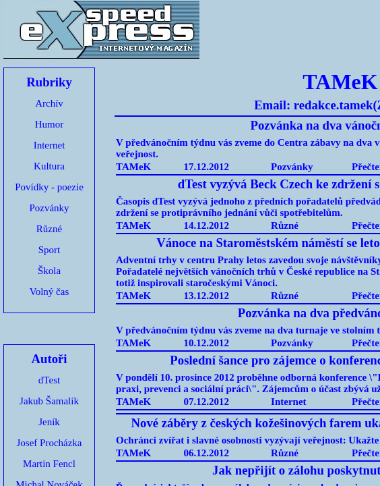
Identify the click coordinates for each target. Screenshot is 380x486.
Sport (49, 249)
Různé (49, 228)
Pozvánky (49, 207)
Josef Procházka (49, 442)
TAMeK (133, 166)
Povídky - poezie (49, 187)
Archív (49, 103)
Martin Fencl (49, 463)
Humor (49, 124)
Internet (49, 145)
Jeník (49, 421)
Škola (49, 270)
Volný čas (49, 291)
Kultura (49, 166)
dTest (49, 380)
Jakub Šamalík (49, 401)
